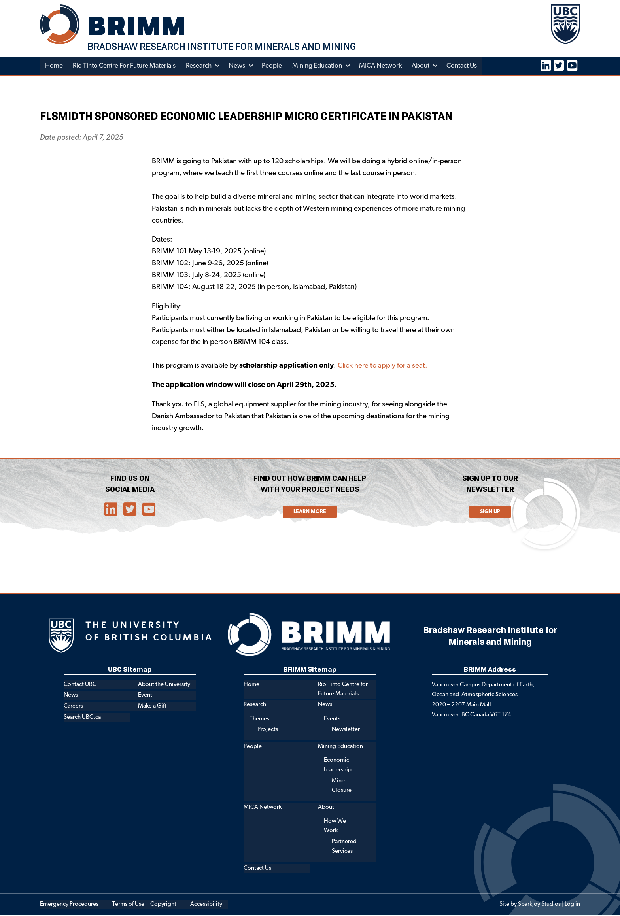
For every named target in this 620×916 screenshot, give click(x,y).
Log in (572, 905)
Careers (73, 707)
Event (145, 696)
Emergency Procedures (69, 905)
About (422, 66)
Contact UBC (80, 685)
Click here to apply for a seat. (383, 366)
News (238, 66)
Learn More (309, 512)
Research (200, 66)
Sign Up (490, 512)
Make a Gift (152, 707)
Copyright (163, 905)
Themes (259, 719)
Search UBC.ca (82, 718)
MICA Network (382, 66)
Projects (267, 730)
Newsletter (346, 730)
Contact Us (463, 66)
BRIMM (138, 26)
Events (332, 719)
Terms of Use (128, 905)
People (273, 66)
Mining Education (319, 66)
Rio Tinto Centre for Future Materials (125, 66)
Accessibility (206, 905)
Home (54, 66)
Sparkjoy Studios (539, 905)
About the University (164, 685)
